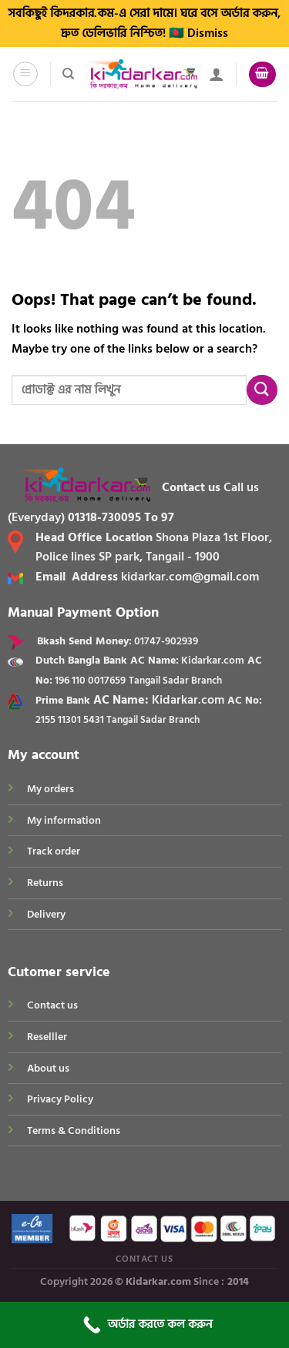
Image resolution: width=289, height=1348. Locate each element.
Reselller (47, 1036)
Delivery (46, 914)
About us (48, 1068)
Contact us (52, 1005)
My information (64, 820)
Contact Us (144, 1258)
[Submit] (262, 390)
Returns (45, 882)
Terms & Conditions (73, 1130)
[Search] (68, 74)
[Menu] (26, 74)
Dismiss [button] (207, 33)
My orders (50, 789)
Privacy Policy (60, 1099)
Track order (53, 851)
